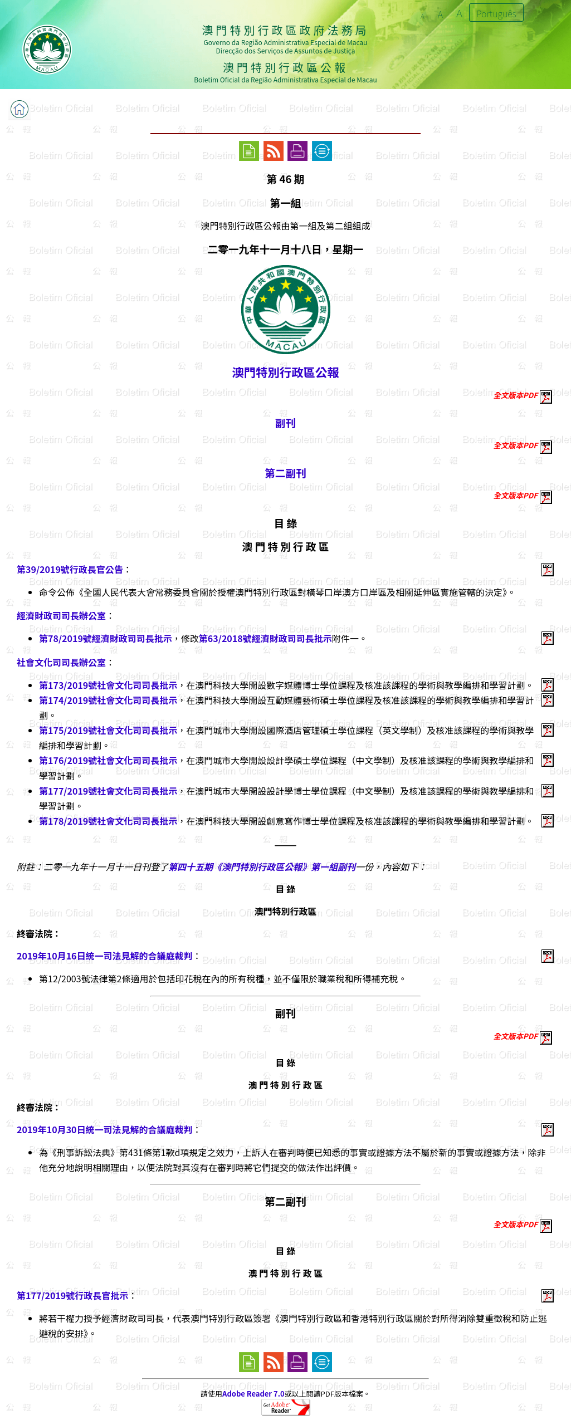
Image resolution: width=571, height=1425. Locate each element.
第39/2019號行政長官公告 (70, 569)
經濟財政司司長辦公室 (61, 615)
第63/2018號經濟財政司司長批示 (265, 638)
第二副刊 (285, 472)
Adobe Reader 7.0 (253, 1393)
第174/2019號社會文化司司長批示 (108, 700)
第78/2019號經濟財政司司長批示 (105, 638)
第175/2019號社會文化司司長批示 (108, 730)
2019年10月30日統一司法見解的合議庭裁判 (105, 1129)
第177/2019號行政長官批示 (72, 1295)
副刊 (285, 422)
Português (496, 13)
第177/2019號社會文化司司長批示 (108, 790)
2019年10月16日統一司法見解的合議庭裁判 (105, 955)
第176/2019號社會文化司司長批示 (108, 760)
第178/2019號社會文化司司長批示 (108, 820)
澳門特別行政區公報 (285, 371)
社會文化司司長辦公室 (61, 662)
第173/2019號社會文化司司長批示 (108, 685)
